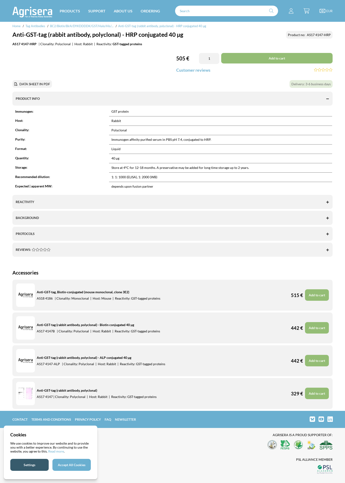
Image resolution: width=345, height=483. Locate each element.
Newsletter (125, 419)
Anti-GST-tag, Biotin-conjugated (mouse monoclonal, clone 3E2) (83, 292)
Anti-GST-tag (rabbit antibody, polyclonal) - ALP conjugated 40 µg (84, 358)
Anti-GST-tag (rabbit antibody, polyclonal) (67, 390)
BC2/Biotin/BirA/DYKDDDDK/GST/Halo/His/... (82, 26)
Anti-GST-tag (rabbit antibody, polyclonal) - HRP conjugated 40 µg (162, 26)
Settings (29, 465)
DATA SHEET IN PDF (34, 84)
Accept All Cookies (71, 465)
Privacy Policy (88, 419)
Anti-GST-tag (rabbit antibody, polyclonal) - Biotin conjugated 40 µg (85, 325)
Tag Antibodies (35, 26)
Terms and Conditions (51, 419)
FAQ (108, 419)
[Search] (226, 11)
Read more (56, 451)
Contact (20, 419)
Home (16, 26)
